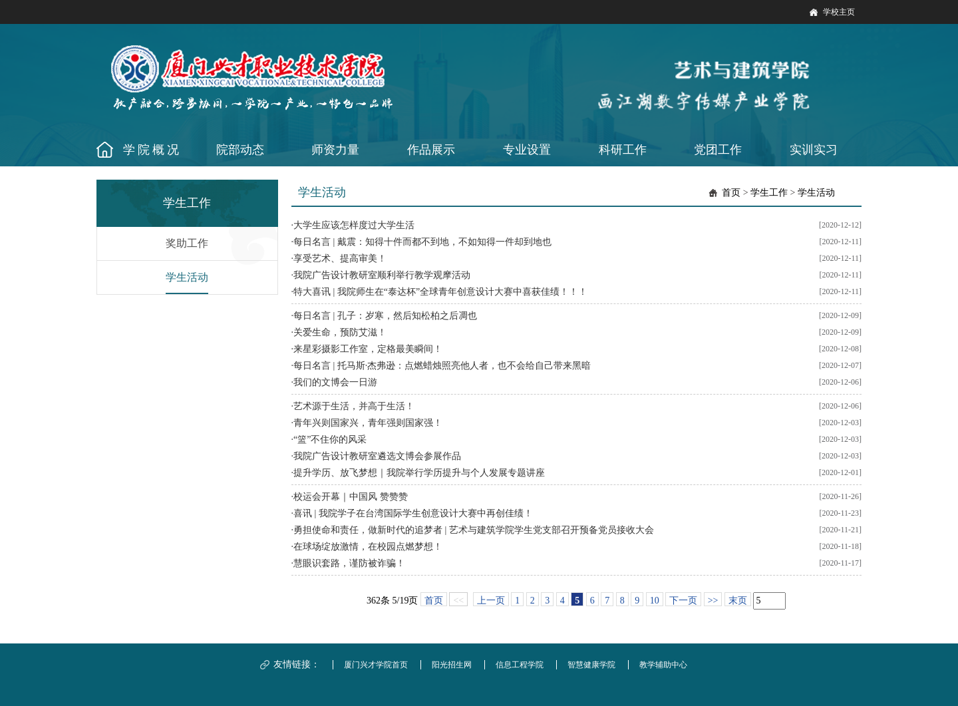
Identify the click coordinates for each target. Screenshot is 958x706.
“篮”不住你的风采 (330, 439)
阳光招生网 (452, 664)
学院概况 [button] (152, 149)
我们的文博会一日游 (335, 382)
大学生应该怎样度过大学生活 (353, 225)
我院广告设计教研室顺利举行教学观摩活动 (381, 275)
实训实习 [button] (814, 149)
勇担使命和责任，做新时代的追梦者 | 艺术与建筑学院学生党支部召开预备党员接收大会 (473, 530)
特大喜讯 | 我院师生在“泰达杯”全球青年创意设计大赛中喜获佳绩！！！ (440, 292)
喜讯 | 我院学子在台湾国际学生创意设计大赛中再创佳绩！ (413, 513)
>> (713, 601)
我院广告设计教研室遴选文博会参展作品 (377, 456)
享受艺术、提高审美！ (340, 259)
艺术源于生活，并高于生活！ (353, 406)
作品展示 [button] (431, 149)
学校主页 (839, 12)
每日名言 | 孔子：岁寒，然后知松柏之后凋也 (385, 316)
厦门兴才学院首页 (376, 664)
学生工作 (769, 193)
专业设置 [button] (527, 149)
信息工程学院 (520, 664)
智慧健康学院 (591, 664)
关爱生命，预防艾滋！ (340, 332)
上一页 (491, 601)
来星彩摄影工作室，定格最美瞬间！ (367, 349)
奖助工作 (187, 243)
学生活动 (187, 277)
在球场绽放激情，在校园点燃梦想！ (367, 547)
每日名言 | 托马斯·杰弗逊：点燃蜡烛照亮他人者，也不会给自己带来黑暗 (442, 366)
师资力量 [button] (335, 149)
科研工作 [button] (623, 149)
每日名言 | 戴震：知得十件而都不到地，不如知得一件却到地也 (422, 242)
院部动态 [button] (240, 149)
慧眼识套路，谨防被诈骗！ (349, 563)
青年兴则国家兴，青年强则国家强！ (367, 423)
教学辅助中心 (663, 664)
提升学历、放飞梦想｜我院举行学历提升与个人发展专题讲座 (419, 473)
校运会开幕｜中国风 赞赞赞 (350, 497)
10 (654, 601)
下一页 (683, 601)
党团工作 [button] (718, 149)
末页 (737, 601)
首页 (731, 193)
